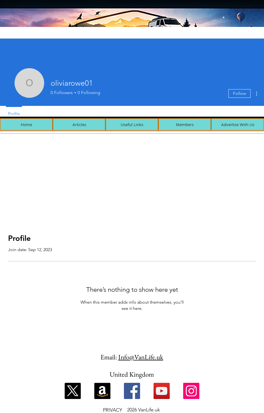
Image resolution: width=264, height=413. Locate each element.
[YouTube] (162, 391)
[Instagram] (191, 391)
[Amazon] (102, 391)
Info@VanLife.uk (140, 357)
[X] (73, 391)
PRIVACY (112, 410)
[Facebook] (132, 391)
